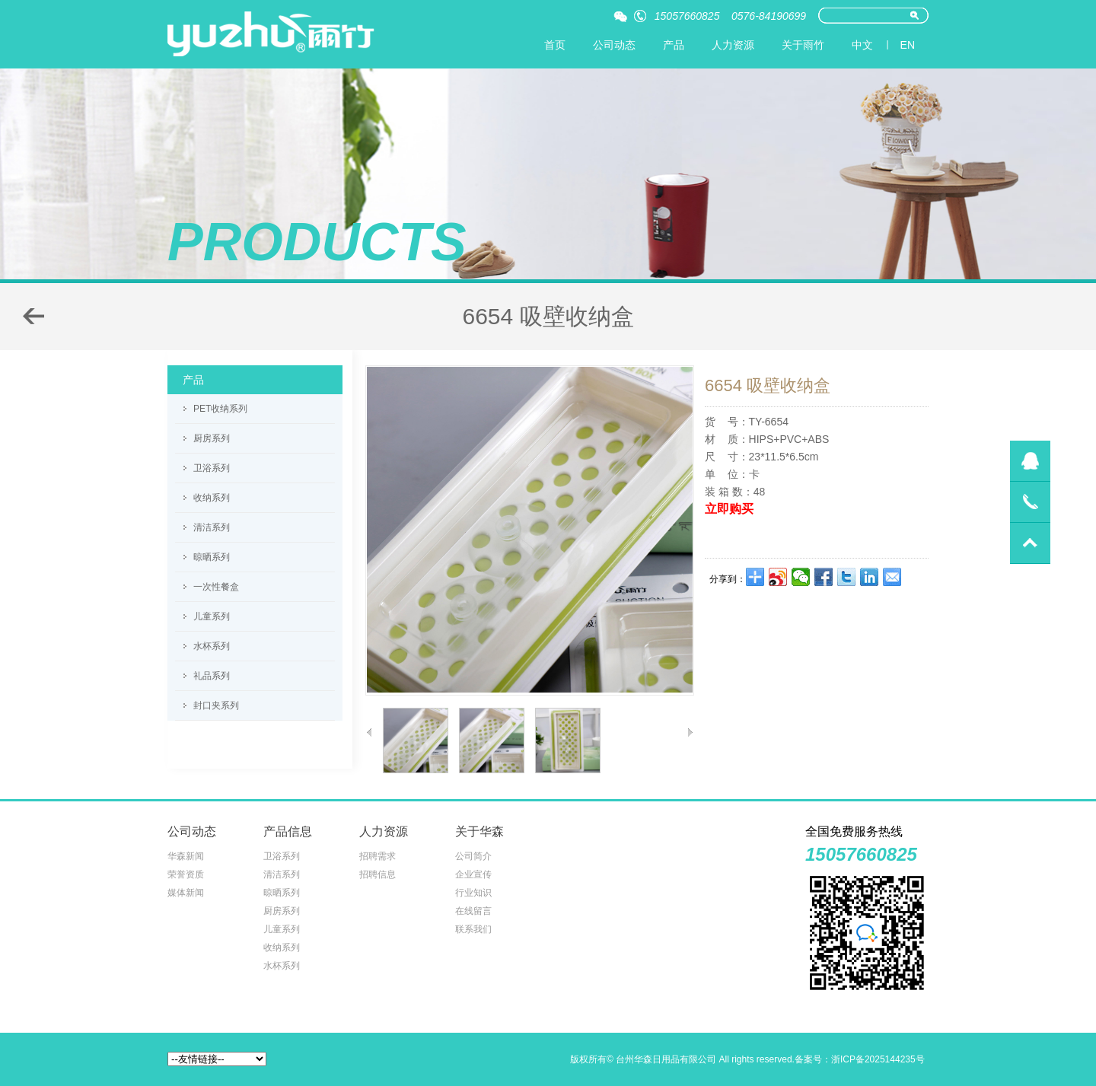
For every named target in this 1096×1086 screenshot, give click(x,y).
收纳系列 (211, 497)
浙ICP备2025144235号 (878, 1059)
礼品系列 (211, 675)
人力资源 (733, 45)
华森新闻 (185, 856)
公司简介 (473, 856)
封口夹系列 (216, 705)
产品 (673, 45)
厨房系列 (211, 438)
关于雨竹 (803, 45)
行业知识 (473, 892)
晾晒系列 (211, 557)
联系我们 (473, 929)
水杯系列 (211, 646)
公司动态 (614, 45)
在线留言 (473, 911)
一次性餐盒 (216, 586)
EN (907, 45)
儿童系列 (211, 616)
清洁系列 (211, 527)
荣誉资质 (185, 874)
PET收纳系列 (220, 408)
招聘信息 (377, 874)
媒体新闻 (185, 892)
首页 (555, 45)
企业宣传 (473, 874)
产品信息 (287, 831)
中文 (862, 45)
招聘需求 (377, 856)
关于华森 (479, 831)
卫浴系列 (211, 468)
